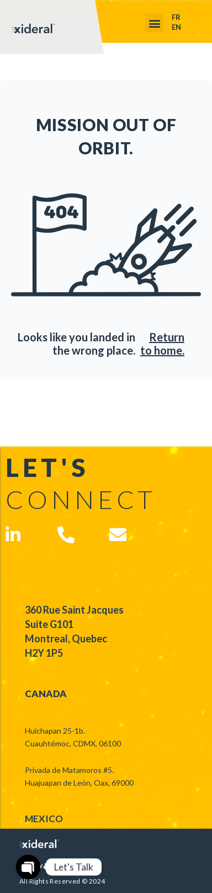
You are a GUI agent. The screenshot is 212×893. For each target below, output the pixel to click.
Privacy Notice (43, 865)
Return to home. (162, 343)
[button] (154, 23)
